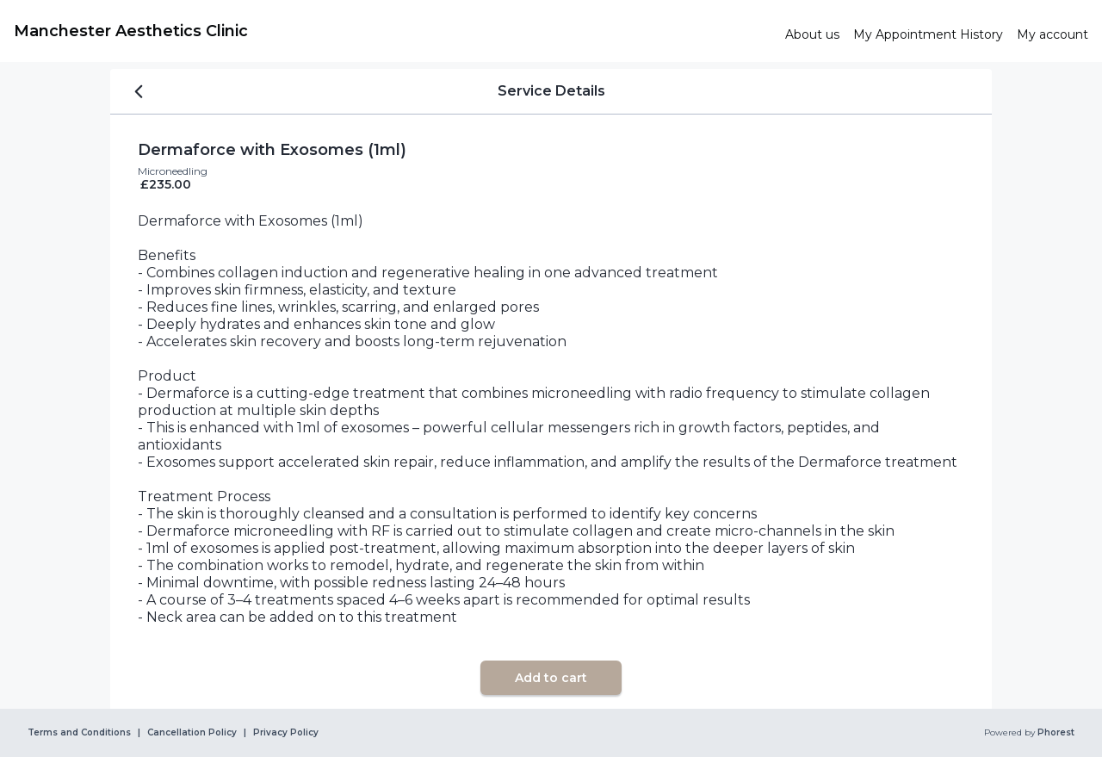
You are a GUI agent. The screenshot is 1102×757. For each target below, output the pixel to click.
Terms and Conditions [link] (79, 733)
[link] (392, 31)
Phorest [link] (1054, 733)
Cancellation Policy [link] (192, 733)
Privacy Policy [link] (286, 733)
